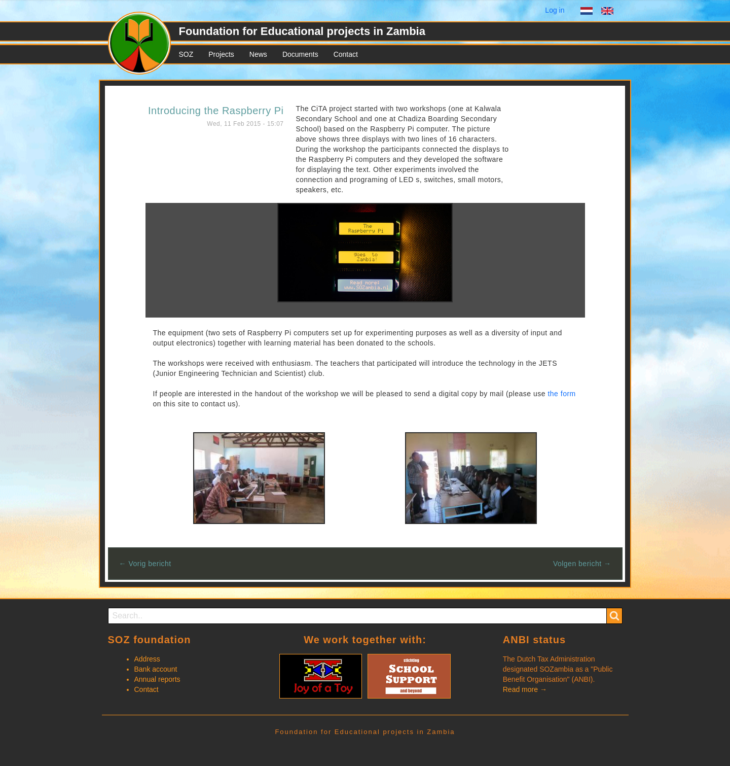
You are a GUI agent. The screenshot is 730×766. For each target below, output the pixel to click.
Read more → (525, 689)
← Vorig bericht (145, 564)
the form (561, 394)
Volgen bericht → (582, 564)
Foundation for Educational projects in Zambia (302, 31)
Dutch (586, 12)
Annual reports (157, 679)
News (258, 54)
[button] (365, 252)
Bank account (155, 669)
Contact (346, 54)
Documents (300, 54)
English (607, 12)
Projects (221, 54)
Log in (554, 10)
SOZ (186, 54)
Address (147, 659)
